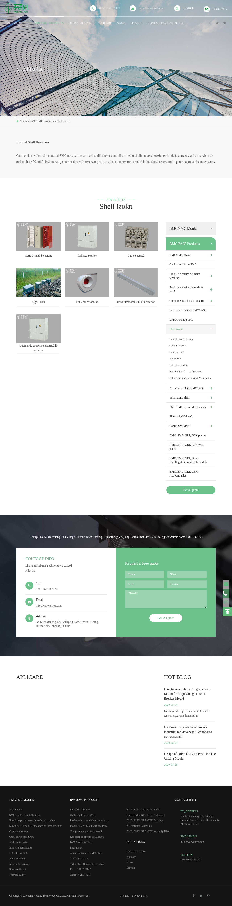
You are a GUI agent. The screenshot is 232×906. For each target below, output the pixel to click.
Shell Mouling (17, 858)
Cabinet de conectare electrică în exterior (38, 348)
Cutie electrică (135, 255)
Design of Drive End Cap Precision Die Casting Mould (190, 756)
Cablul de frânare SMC (182, 264)
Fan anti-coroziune (87, 301)
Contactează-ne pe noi (166, 21)
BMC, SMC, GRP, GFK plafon (187, 435)
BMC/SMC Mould (17, 21)
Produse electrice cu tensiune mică (191, 289)
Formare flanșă (17, 869)
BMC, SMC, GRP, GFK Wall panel (186, 446)
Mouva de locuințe (19, 863)
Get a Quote (191, 490)
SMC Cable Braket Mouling (24, 815)
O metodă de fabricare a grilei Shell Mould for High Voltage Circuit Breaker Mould (187, 693)
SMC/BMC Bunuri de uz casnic (191, 407)
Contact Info (39, 558)
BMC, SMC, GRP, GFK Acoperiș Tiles (183, 473)
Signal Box (38, 301)
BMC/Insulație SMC (181, 319)
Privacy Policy (140, 895)
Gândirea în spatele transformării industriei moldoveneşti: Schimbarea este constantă (188, 731)
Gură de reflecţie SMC (21, 836)
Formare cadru (17, 874)
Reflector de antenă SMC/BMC (187, 310)
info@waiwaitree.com (151, 8)
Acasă (23, 121)
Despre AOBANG (80, 21)
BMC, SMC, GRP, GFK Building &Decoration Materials (188, 460)
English (218, 9)
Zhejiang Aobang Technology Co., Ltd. (44, 895)
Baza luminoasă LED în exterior (136, 301)
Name (121, 21)
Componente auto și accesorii (191, 301)
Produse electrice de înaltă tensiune (191, 275)
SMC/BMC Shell (191, 397)
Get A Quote (166, 618)
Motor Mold (16, 809)
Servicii (136, 21)
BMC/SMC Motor (191, 255)
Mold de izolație (18, 842)
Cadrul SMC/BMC (191, 426)
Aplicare (105, 21)
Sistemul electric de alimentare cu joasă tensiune (35, 825)
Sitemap (124, 895)
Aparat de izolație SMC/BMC (191, 388)
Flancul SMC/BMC (180, 416)
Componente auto (18, 831)
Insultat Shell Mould (20, 847)
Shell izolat (63, 121)
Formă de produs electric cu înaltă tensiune (32, 820)
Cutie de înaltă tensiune (38, 255)
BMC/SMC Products (49, 21)
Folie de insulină (18, 853)
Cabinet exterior (87, 255)
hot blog (177, 677)
